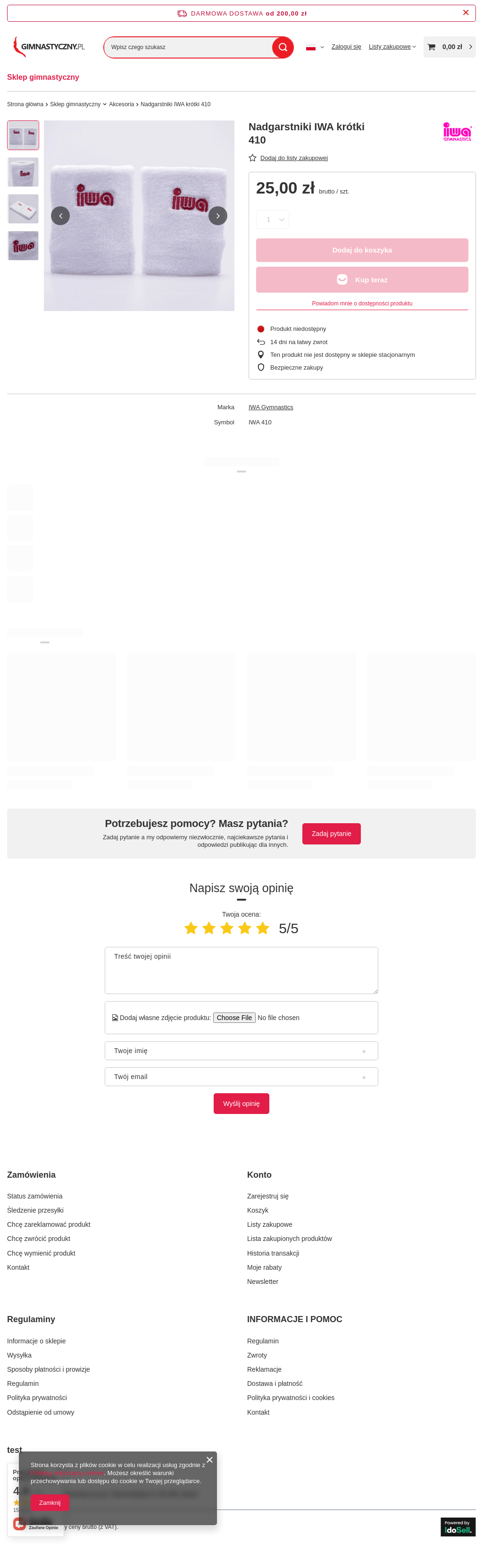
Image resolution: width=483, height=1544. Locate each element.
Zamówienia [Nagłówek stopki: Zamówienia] (31, 1175)
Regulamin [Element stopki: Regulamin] (23, 1383)
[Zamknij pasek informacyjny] (465, 13)
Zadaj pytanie (331, 833)
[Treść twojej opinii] (241, 970)
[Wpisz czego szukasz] (198, 47)
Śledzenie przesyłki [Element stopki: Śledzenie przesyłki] (35, 1210)
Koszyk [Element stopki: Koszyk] (257, 1210)
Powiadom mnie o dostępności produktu (362, 303)
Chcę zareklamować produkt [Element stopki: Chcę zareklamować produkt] (49, 1224)
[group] (139, 215)
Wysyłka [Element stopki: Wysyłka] (19, 1355)
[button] (60, 215)
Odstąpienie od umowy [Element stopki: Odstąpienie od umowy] (40, 1412)
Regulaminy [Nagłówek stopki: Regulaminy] (31, 1319)
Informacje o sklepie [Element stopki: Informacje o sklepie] (36, 1341)
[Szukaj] (282, 47)
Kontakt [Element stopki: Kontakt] (18, 1267)
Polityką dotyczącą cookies (67, 1473)
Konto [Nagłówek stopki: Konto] (259, 1175)
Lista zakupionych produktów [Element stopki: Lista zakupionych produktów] (289, 1238)
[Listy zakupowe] (392, 46)
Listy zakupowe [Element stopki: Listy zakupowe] (269, 1224)
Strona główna (25, 104)
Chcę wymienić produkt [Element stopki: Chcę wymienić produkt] (41, 1253)
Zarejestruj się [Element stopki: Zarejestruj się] (268, 1196)
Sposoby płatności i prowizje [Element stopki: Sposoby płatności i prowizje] (48, 1369)
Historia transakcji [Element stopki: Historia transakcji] (273, 1253)
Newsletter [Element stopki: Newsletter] (262, 1281)
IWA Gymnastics (271, 407)
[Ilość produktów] (268, 219)
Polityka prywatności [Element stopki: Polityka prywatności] (37, 1397)
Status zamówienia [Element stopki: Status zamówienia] (35, 1196)
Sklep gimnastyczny (43, 77)
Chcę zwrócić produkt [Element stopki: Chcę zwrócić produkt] (38, 1238)
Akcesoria (121, 104)
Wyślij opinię (241, 1103)
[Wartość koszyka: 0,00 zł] (450, 47)
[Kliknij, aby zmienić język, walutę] (315, 47)
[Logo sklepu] (48, 47)
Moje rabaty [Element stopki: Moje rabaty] (264, 1267)
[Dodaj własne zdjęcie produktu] (275, 1017)
